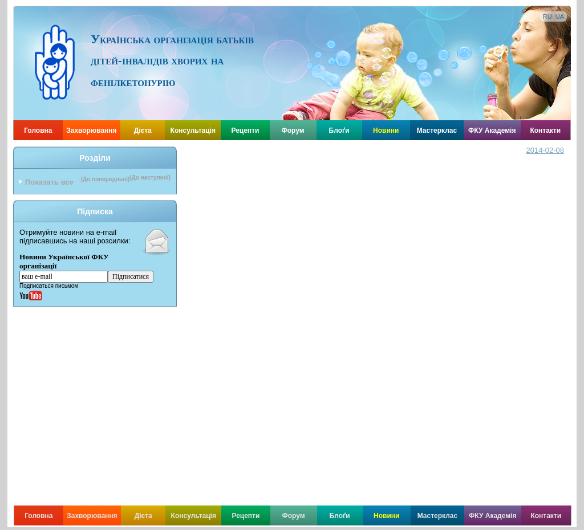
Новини (386, 130)
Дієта (143, 130)
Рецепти (245, 130)
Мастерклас (437, 130)
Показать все (49, 182)
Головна (38, 130)
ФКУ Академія (492, 130)
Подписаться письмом (48, 286)
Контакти (545, 130)
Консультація (193, 130)
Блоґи (339, 130)
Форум (293, 130)
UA (559, 16)
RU (547, 16)
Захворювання (91, 130)
